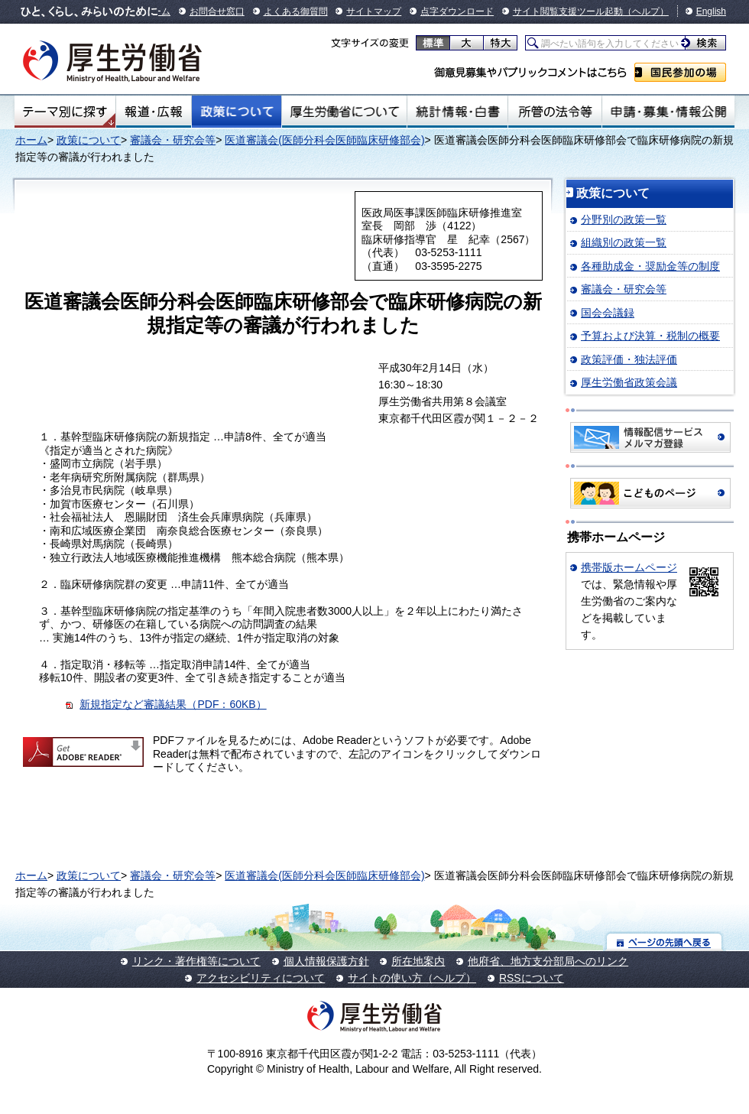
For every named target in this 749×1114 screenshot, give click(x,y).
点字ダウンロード (457, 11)
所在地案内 (418, 961)
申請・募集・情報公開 (668, 112)
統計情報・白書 (457, 112)
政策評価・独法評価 (629, 359)
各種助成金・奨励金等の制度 (650, 266)
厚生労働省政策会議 (629, 382)
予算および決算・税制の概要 (650, 336)
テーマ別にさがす (65, 112)
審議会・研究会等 (173, 140)
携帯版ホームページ (629, 567)
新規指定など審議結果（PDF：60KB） (172, 704)
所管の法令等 (554, 112)
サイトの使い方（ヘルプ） (412, 978)
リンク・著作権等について (196, 961)
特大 (500, 43)
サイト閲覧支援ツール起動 (568, 11)
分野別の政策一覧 (623, 219)
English (711, 11)
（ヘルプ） (646, 11)
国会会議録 (607, 313)
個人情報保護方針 (326, 961)
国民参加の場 (680, 72)
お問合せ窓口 (217, 11)
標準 (433, 43)
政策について (236, 112)
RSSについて (531, 978)
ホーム (31, 140)
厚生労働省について (344, 112)
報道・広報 (153, 112)
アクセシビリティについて (260, 978)
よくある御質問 (296, 11)
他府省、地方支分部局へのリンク (548, 961)
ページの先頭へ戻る (664, 941)
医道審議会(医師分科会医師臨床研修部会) (324, 140)
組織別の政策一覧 (623, 242)
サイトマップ (373, 11)
